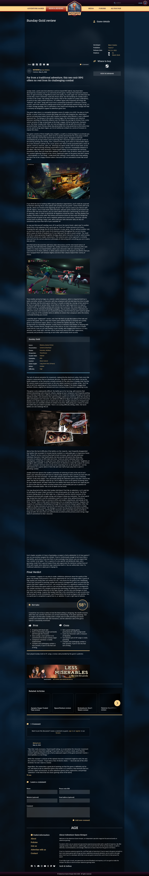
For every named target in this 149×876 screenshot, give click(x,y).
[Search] (124, 3)
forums (58, 733)
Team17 (111, 48)
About (33, 839)
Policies (34, 842)
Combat (42, 366)
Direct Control (44, 361)
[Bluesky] (54, 866)
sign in (71, 731)
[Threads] (48, 866)
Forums (102, 8)
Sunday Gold (34, 339)
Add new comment (81, 820)
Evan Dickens (46, 70)
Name (29, 789)
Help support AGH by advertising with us (63, 679)
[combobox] (124, 3)
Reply (29, 775)
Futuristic (42, 350)
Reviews (36, 70)
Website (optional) (33, 797)
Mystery (42, 345)
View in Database (107, 73)
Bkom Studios (112, 45)
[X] (35, 866)
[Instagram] (42, 866)
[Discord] (38, 866)
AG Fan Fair (116, 8)
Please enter (64, 789)
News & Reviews (56, 8)
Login (140, 3)
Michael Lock (37, 743)
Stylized (42, 356)
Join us (34, 846)
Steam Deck (116, 55)
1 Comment (84, 64)
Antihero (48, 350)
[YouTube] (45, 866)
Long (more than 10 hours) (47, 363)
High (41, 369)
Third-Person (43, 353)
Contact (34, 853)
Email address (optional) (66, 797)
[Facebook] (32, 866)
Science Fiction (49, 345)
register (78, 731)
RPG (41, 358)
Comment (30, 806)
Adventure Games (35, 8)
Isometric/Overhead (45, 348)
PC (113, 53)
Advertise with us (38, 850)
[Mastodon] (51, 866)
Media (91, 8)
